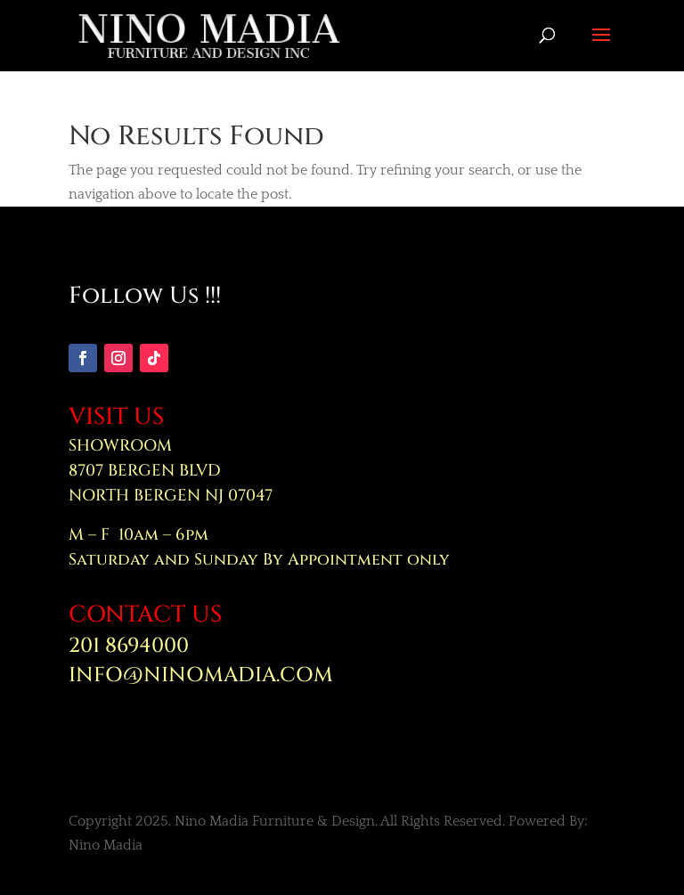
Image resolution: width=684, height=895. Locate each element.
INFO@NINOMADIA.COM (201, 675)
